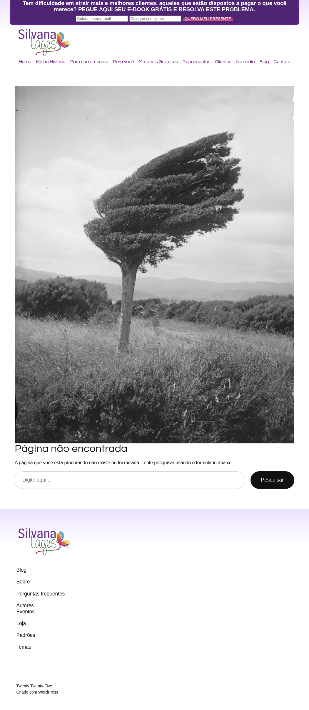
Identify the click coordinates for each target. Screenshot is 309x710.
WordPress (48, 692)
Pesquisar (272, 480)
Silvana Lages (48, 36)
